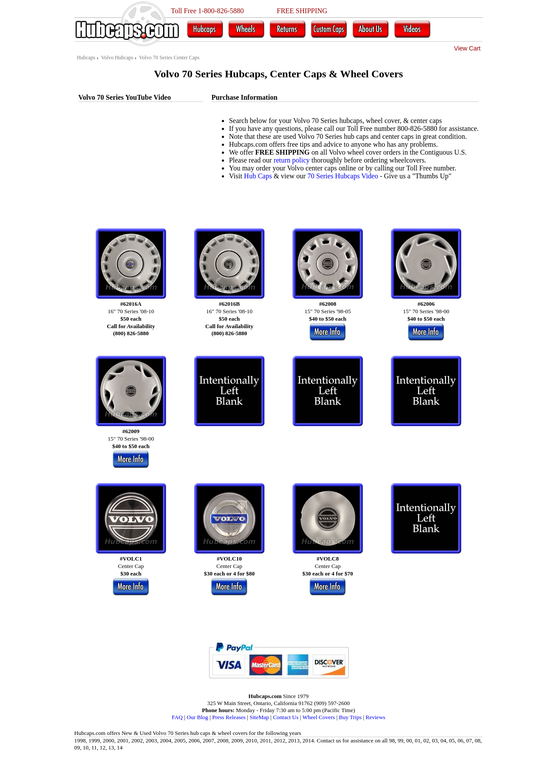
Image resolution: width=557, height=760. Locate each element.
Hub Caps (258, 176)
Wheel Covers (318, 717)
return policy (292, 160)
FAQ (177, 717)
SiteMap (259, 717)
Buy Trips (350, 717)
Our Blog (197, 717)
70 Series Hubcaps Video (342, 176)
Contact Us (285, 717)
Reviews (375, 717)
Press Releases (229, 717)
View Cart (467, 48)
